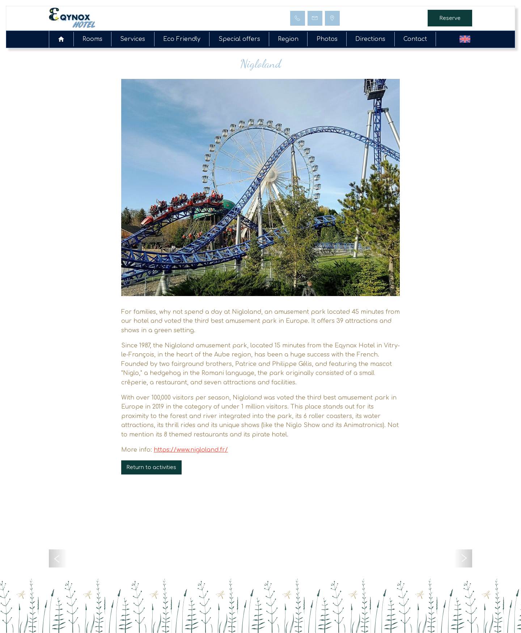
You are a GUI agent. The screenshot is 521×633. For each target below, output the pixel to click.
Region (288, 39)
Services (132, 39)
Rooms (92, 39)
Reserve (450, 18)
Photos (327, 39)
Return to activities (151, 467)
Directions (370, 39)
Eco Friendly (181, 39)
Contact (415, 39)
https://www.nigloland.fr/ (191, 450)
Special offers (239, 39)
